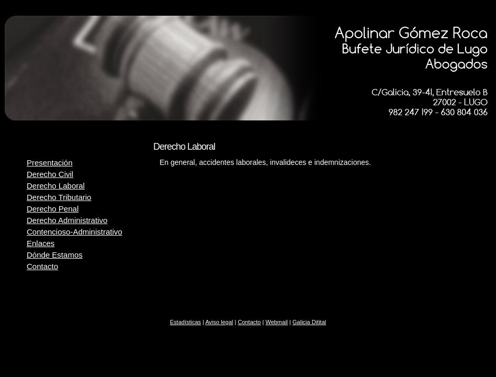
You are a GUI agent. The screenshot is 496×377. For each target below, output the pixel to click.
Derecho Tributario (59, 197)
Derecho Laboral (56, 185)
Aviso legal (219, 322)
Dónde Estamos (55, 254)
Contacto (42, 266)
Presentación (50, 162)
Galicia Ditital (309, 322)
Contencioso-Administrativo (74, 231)
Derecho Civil (50, 174)
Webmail (276, 322)
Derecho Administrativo (67, 220)
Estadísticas (185, 322)
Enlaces (40, 243)
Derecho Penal (52, 208)
